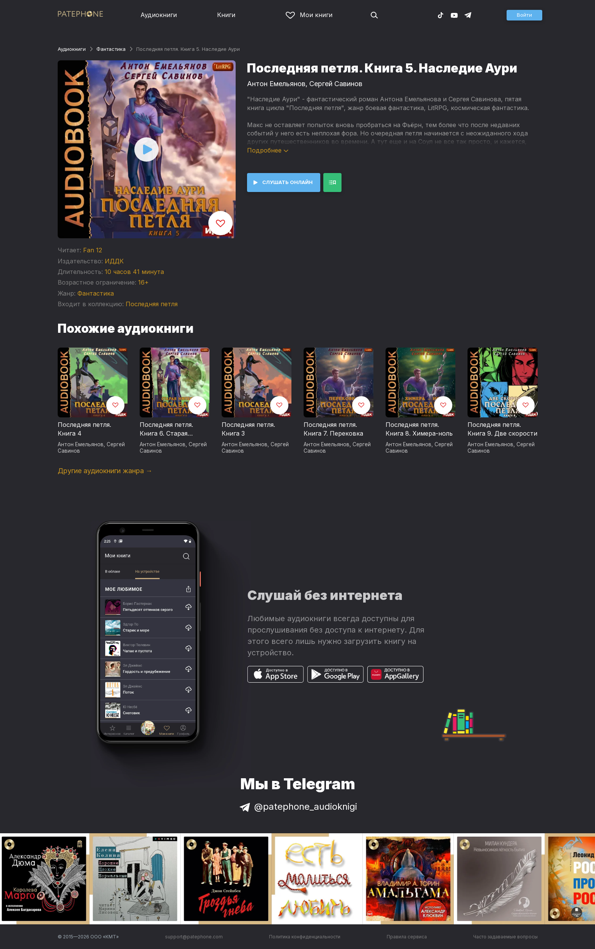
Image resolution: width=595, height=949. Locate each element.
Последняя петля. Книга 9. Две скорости (502, 429)
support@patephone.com (194, 937)
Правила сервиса (407, 937)
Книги (226, 15)
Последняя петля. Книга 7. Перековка (333, 429)
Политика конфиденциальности (304, 937)
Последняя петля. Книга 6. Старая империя (166, 429)
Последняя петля (152, 304)
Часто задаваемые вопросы (505, 937)
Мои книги (309, 15)
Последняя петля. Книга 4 (84, 429)
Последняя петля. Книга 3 (248, 429)
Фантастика (111, 49)
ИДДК (114, 261)
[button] (524, 15)
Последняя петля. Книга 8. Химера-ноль (419, 429)
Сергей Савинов (335, 84)
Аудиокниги (158, 15)
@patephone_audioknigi (297, 806)
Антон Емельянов (276, 84)
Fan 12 (92, 250)
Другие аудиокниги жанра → (105, 471)
